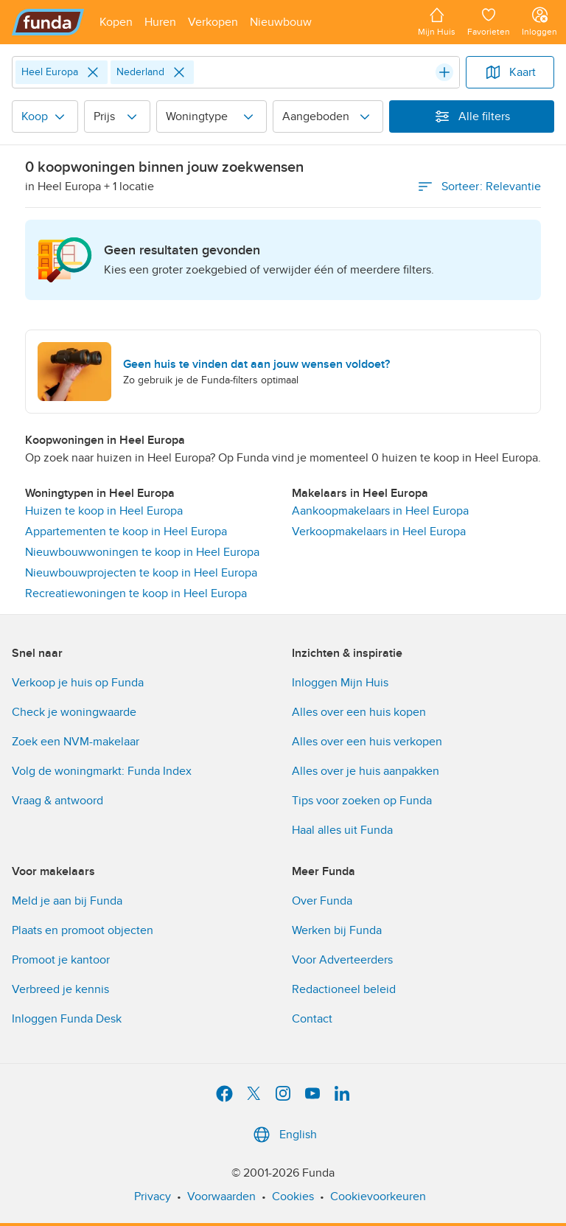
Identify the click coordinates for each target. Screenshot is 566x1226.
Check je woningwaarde (74, 712)
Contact (312, 1018)
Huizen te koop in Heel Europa (104, 511)
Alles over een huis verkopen (367, 741)
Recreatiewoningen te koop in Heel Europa (136, 593)
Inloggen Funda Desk (67, 1018)
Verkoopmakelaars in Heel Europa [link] (379, 531)
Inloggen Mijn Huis (340, 682)
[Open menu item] (116, 22)
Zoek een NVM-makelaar (75, 741)
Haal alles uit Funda (342, 830)
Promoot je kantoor (61, 959)
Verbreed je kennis (60, 989)
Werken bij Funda (337, 930)
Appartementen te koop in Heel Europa (126, 531)
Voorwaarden (221, 1196)
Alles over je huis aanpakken (365, 771)
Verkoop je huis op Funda (78, 682)
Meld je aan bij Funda (67, 901)
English (283, 1134)
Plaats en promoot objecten (82, 930)
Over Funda (322, 901)
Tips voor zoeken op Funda (362, 800)
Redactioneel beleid (344, 989)
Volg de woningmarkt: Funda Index (102, 771)
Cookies (293, 1196)
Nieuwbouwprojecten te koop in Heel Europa (141, 572)
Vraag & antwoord (57, 800)
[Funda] (48, 22)
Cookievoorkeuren (378, 1196)
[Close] (93, 72)
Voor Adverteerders (342, 959)
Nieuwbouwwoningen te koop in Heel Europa (142, 552)
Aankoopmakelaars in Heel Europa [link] (380, 511)
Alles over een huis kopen (359, 712)
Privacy (152, 1196)
